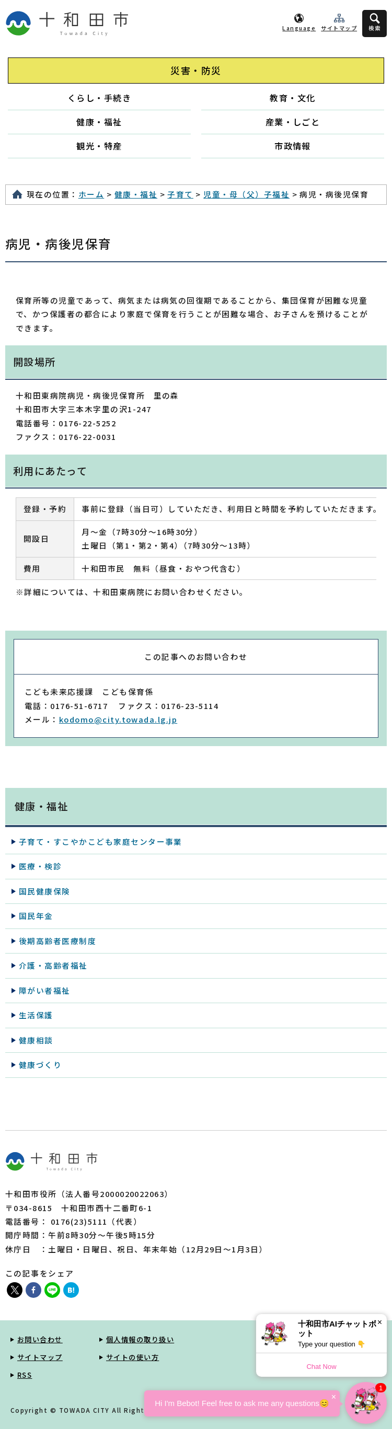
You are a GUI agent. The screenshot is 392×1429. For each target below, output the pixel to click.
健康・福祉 (99, 121)
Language (299, 28)
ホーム (91, 194)
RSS (24, 1375)
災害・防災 (195, 70)
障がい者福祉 (45, 990)
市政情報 (292, 146)
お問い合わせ (40, 1339)
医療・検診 (40, 866)
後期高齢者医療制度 (57, 940)
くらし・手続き (99, 97)
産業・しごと (293, 121)
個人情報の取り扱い (140, 1339)
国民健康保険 (45, 891)
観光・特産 (99, 146)
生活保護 (36, 1014)
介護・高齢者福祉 (53, 965)
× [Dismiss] (379, 1322)
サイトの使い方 (132, 1357)
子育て (180, 194)
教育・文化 (292, 97)
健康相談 (36, 1040)
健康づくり (40, 1064)
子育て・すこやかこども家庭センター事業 (100, 841)
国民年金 (36, 915)
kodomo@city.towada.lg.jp (118, 719)
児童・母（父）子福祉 (246, 194)
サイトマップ (339, 28)
